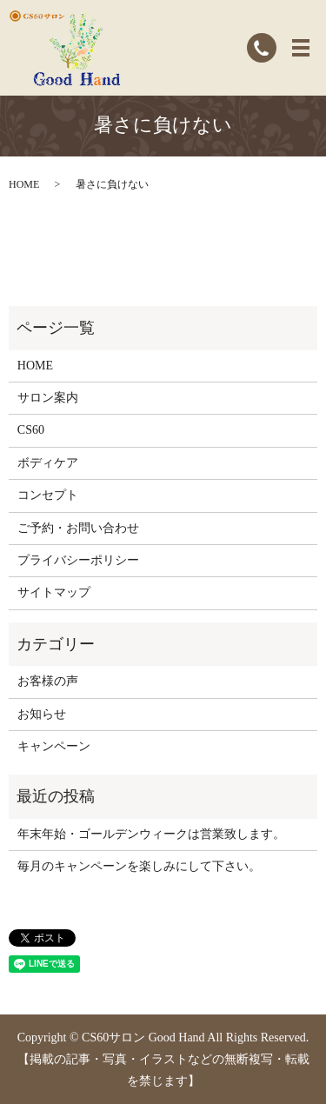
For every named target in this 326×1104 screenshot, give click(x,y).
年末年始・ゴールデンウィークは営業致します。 (151, 834)
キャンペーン (53, 746)
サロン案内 (47, 397)
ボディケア (47, 462)
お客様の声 (47, 681)
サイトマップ (53, 592)
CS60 (30, 429)
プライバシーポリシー (78, 560)
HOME (24, 184)
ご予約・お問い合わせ (78, 528)
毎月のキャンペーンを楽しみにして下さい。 (139, 866)
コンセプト (47, 495)
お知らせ (41, 714)
